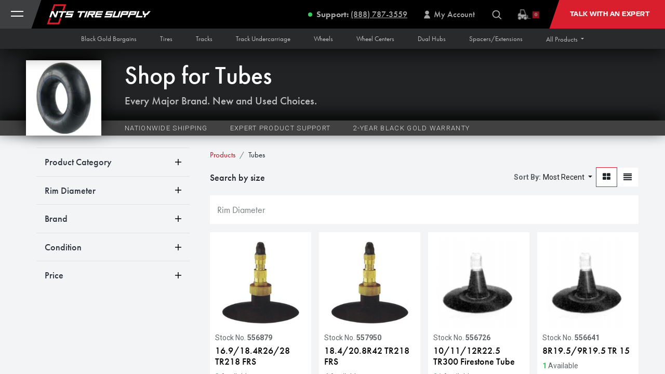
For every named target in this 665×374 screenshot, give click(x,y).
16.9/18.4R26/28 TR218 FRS (252, 356)
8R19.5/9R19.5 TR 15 (586, 350)
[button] (565, 39)
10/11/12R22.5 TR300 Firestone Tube (474, 356)
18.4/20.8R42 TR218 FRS (366, 356)
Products (222, 155)
